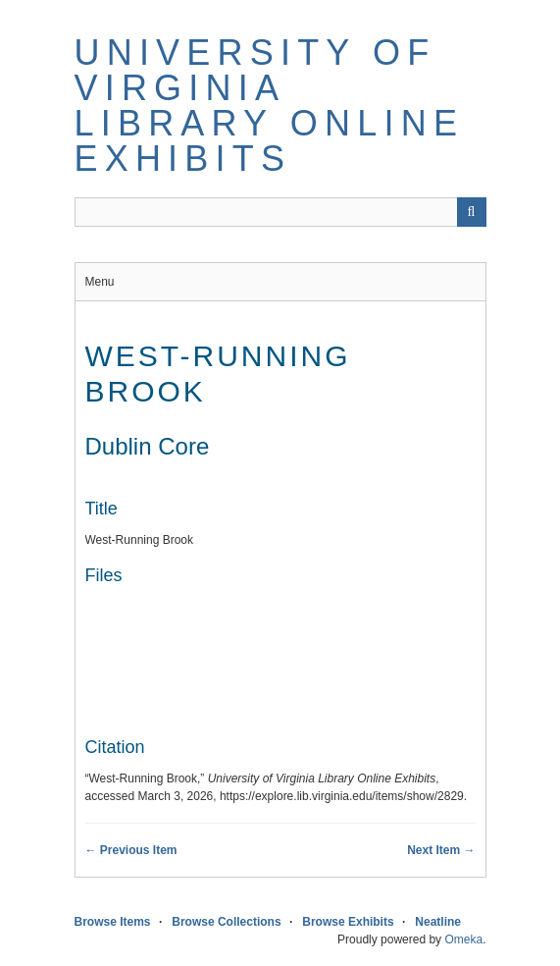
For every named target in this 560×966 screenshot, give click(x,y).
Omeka (463, 939)
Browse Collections (226, 922)
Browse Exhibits (347, 922)
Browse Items (113, 922)
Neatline (438, 922)
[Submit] (471, 212)
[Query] (280, 212)
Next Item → (441, 850)
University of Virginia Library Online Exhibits (270, 105)
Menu (100, 282)
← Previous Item (131, 850)
